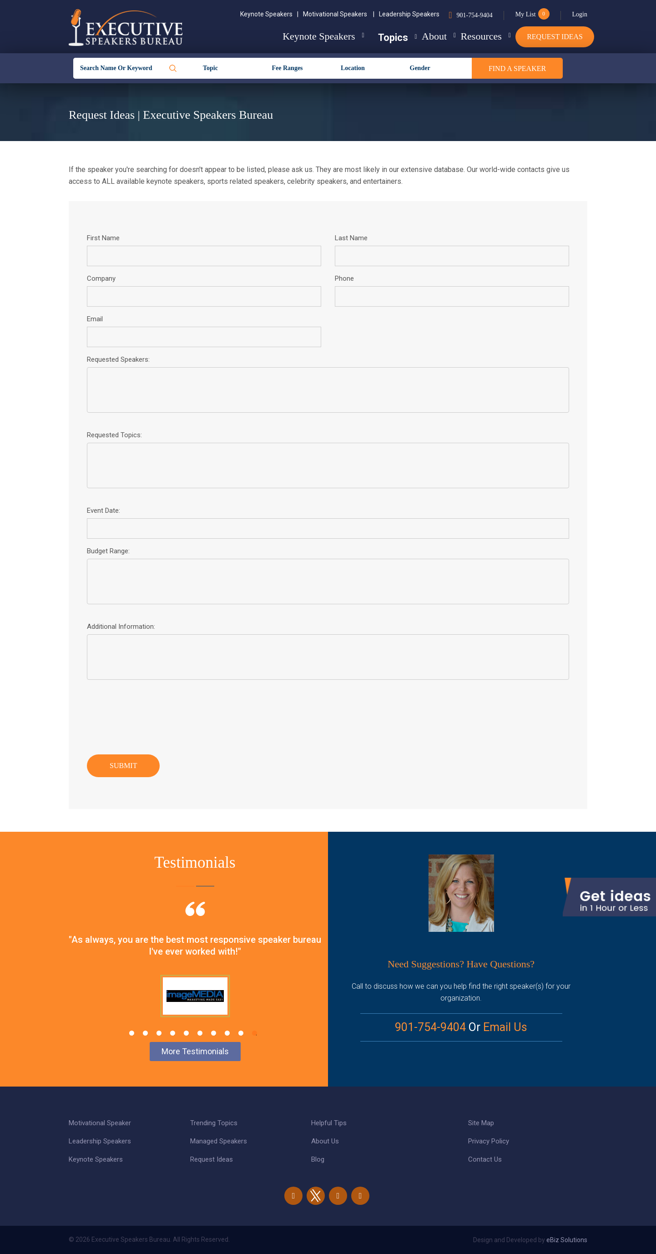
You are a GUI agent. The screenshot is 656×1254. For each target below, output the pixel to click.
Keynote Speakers (269, 14)
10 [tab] (254, 1033)
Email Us (505, 1027)
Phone (344, 278)
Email (95, 319)
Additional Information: (121, 626)
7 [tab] (213, 1033)
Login (579, 14)
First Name (103, 238)
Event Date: (103, 510)
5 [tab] (186, 1033)
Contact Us (485, 1159)
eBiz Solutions (566, 1240)
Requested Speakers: (118, 359)
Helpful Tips (329, 1123)
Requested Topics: (114, 435)
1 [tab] (131, 1033)
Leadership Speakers (409, 14)
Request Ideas (555, 36)
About (416, 36)
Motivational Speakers (338, 14)
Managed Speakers (218, 1141)
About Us (325, 1141)
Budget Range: (108, 551)
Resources (472, 36)
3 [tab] (158, 1033)
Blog (317, 1159)
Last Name (351, 238)
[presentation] (156, 715)
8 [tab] (227, 1033)
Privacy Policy (488, 1141)
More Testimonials (195, 1051)
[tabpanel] (195, 970)
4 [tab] (172, 1033)
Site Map (481, 1123)
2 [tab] (145, 1033)
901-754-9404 (474, 15)
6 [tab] (199, 1033)
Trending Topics (213, 1123)
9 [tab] (240, 1033)
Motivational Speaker (100, 1123)
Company (101, 278)
